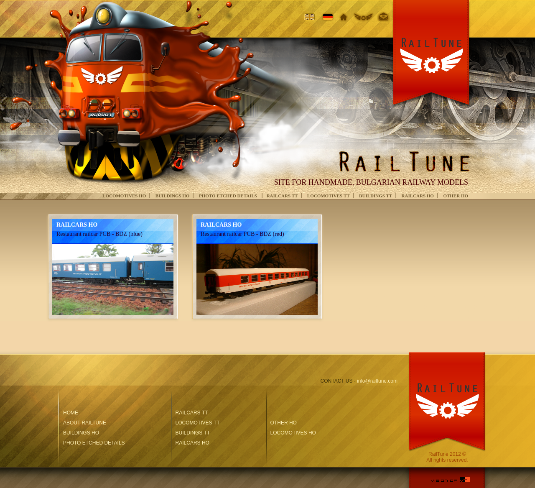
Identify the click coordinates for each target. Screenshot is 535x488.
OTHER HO (455, 195)
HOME (70, 413)
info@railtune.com (377, 381)
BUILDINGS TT (375, 195)
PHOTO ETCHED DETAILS (228, 195)
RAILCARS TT (282, 195)
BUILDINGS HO (172, 195)
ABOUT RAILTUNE (84, 423)
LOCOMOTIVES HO (124, 195)
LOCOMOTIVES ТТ (328, 195)
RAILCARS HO (418, 195)
